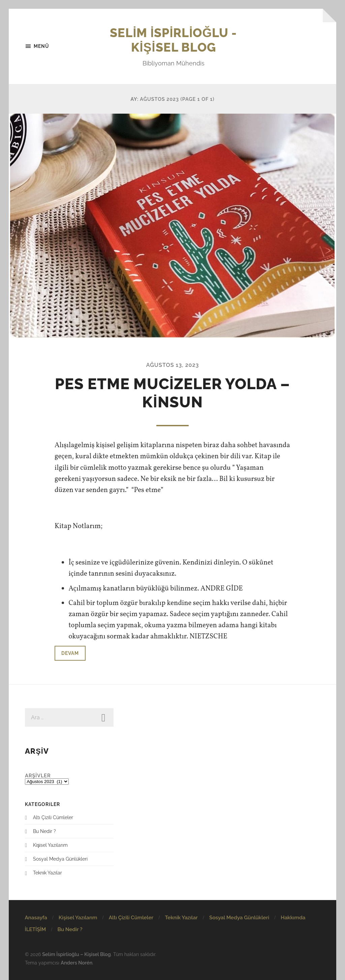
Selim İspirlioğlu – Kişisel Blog (76, 954)
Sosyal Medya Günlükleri (60, 859)
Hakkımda (293, 918)
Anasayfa (36, 918)
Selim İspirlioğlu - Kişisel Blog (173, 40)
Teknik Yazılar (47, 872)
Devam (70, 653)
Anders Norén (76, 962)
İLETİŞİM (35, 929)
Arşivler (38, 775)
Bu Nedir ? (44, 831)
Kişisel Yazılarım (50, 845)
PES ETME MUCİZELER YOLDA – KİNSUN (172, 393)
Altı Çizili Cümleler (53, 817)
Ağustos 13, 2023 (172, 365)
